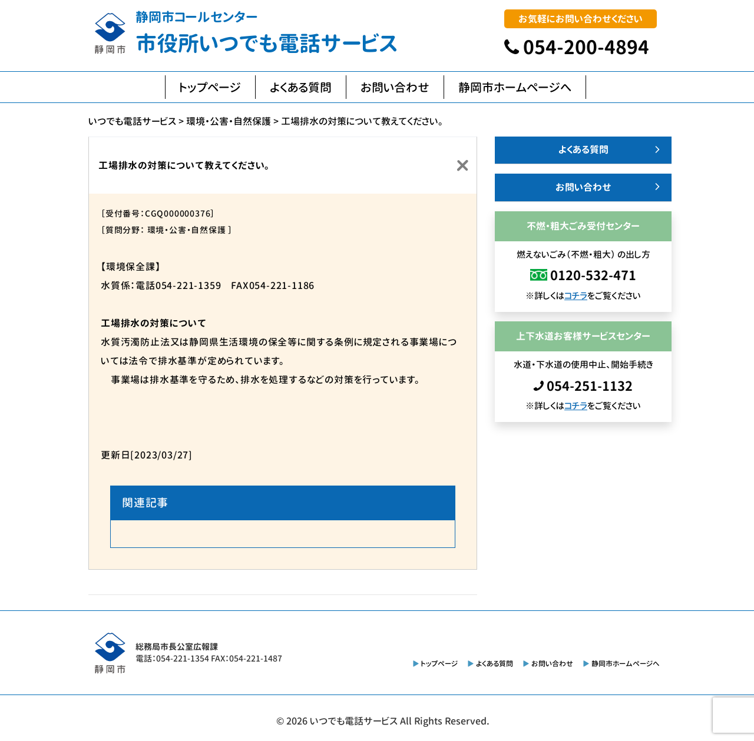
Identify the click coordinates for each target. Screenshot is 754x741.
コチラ (575, 296)
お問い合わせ (395, 87)
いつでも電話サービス (354, 721)
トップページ (210, 87)
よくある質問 (301, 87)
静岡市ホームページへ (514, 87)
